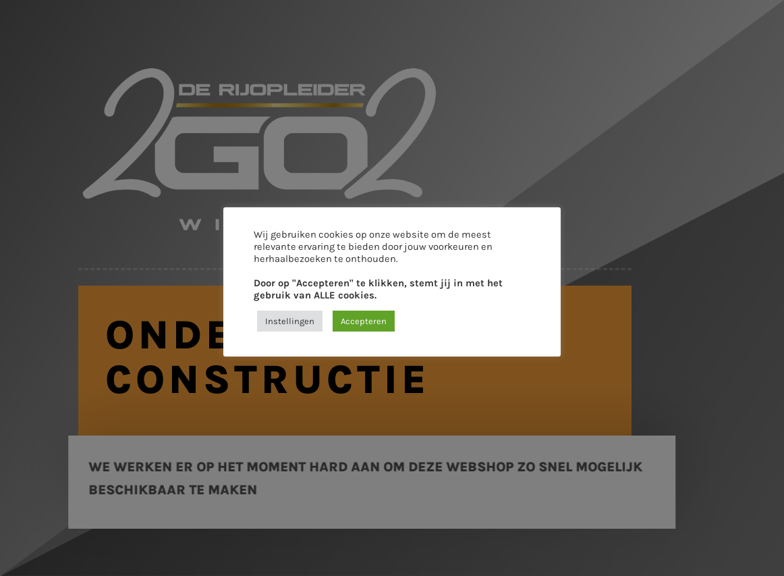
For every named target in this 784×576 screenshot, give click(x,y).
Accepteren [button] (364, 321)
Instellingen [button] (289, 321)
